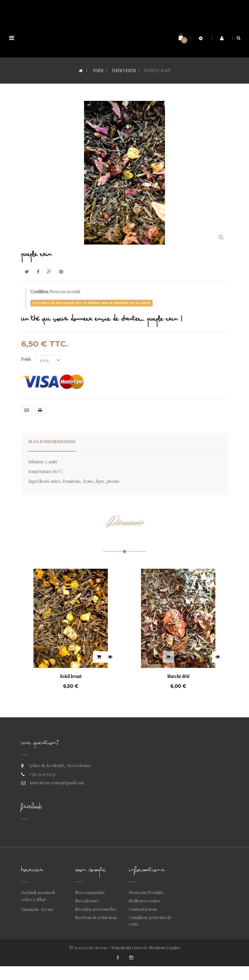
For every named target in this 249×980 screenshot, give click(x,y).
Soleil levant (70, 676)
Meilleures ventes (144, 901)
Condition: (39, 291)
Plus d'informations (51, 442)
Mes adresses (87, 901)
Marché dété (178, 676)
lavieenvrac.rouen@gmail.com (57, 782)
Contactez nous (143, 909)
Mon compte (90, 871)
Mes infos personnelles (95, 909)
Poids (26, 359)
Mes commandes (90, 892)
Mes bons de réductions (96, 917)
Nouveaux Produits (146, 892)
